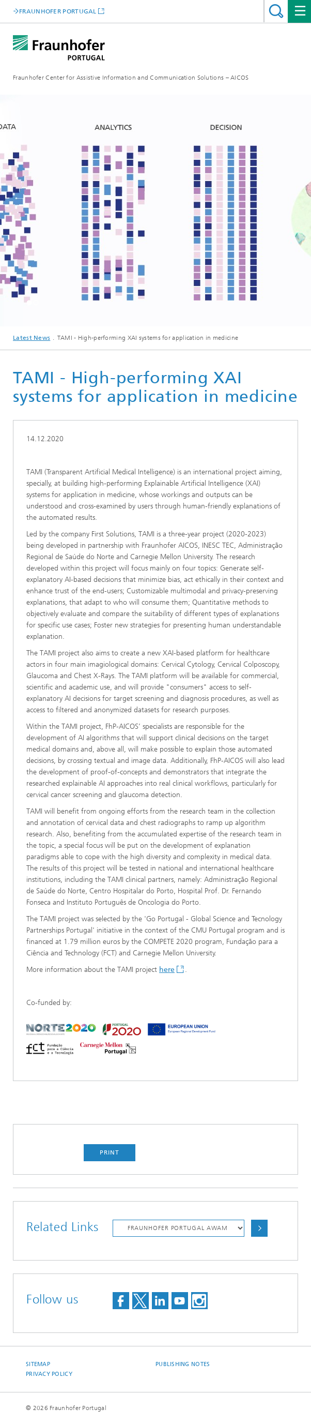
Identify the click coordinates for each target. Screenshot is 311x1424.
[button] (29, 302)
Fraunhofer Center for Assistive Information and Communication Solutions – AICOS (131, 77)
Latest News (31, 337)
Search (276, 11)
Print (109, 1152)
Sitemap (38, 1364)
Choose (259, 1228)
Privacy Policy (49, 1374)
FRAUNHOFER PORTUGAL (58, 11)
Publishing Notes (183, 1364)
